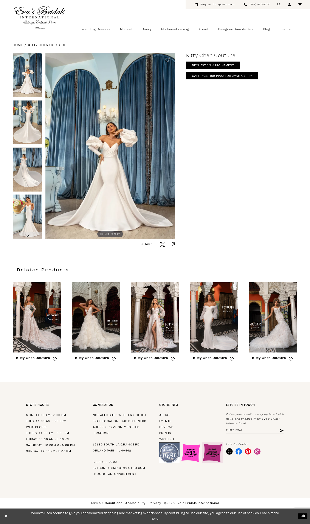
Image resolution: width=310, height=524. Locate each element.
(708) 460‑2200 (105, 462)
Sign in (165, 433)
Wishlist (166, 439)
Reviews (166, 427)
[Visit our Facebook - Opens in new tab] (238, 452)
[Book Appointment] (215, 4)
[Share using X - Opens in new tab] (162, 244)
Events (165, 421)
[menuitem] (215, 4)
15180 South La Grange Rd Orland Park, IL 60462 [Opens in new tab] (116, 447)
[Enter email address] (255, 430)
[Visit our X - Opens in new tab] (229, 452)
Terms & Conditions (106, 503)
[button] (289, 4)
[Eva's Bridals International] (40, 18)
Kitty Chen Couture (47, 45)
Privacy (155, 503)
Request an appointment (114, 474)
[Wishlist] (300, 4)
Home (18, 45)
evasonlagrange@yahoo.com (119, 468)
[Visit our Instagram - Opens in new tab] (257, 452)
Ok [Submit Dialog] (303, 516)
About (164, 415)
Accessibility (135, 503)
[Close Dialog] (6, 516)
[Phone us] (257, 4)
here (154, 519)
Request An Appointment (213, 65)
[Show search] (279, 4)
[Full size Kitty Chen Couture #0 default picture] (110, 146)
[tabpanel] (27, 76)
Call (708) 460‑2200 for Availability (222, 76)
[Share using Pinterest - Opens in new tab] (173, 244)
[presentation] (37, 317)
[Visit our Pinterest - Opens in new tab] (248, 452)
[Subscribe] (281, 430)
